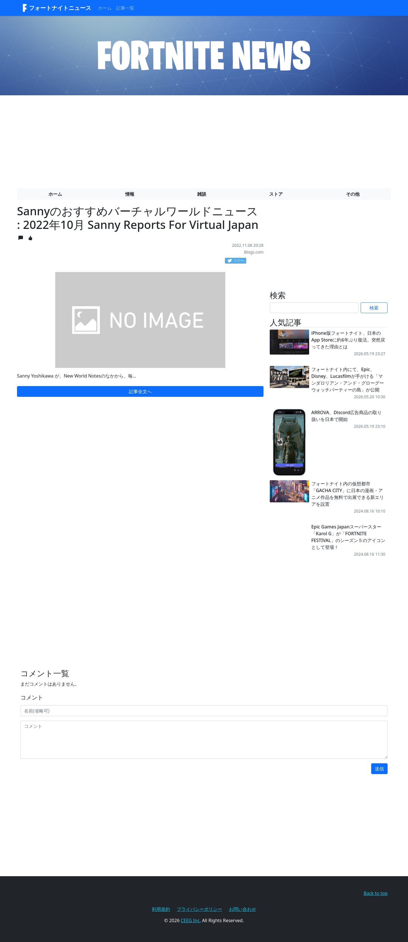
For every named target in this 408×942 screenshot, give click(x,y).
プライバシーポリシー (199, 909)
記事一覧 (125, 8)
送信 (379, 769)
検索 (374, 308)
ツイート (237, 261)
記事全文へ (140, 391)
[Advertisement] (204, 139)
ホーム (105, 8)
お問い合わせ (242, 909)
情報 (129, 194)
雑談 (201, 194)
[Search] (314, 307)
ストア (276, 194)
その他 (353, 194)
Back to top (376, 893)
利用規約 (161, 909)
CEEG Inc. (191, 920)
